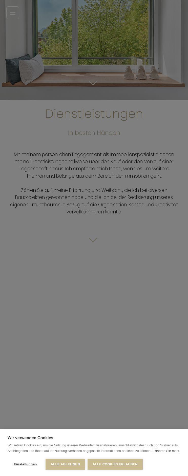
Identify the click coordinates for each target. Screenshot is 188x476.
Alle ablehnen (65, 464)
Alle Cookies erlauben (115, 464)
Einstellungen (25, 464)
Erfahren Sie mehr (166, 451)
